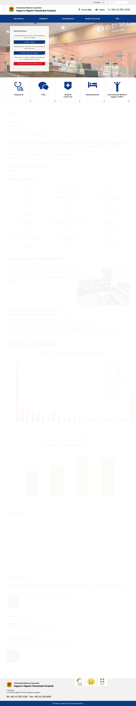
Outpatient (43, 19)
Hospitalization (68, 19)
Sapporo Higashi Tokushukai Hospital (36, 9)
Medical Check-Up (92, 19)
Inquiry (102, 10)
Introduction (19, 19)
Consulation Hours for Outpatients (29, 53)
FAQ (117, 19)
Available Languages (29, 42)
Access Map (86, 10)
